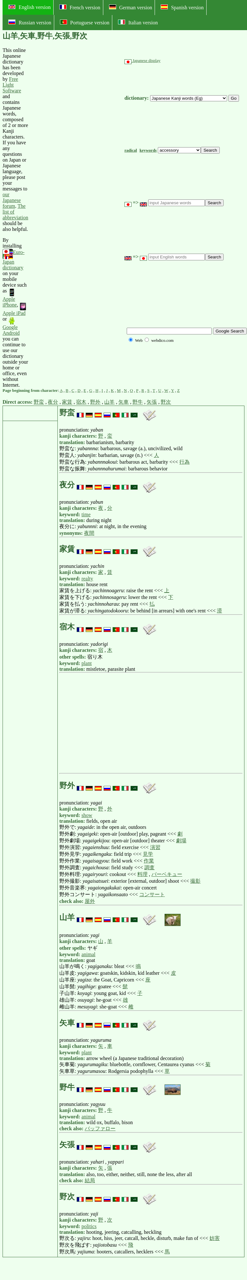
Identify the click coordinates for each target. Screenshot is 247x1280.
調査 (149, 867)
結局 (90, 1180)
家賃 (67, 402)
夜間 (89, 533)
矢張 (152, 402)
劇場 (181, 840)
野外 (95, 402)
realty (87, 578)
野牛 (137, 402)
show (86, 815)
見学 (148, 854)
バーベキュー (166, 874)
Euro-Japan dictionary (13, 259)
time (85, 514)
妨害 (214, 1238)
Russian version (29, 22)
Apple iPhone (10, 298)
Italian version (138, 22)
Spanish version (182, 7)
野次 (166, 402)
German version (130, 7)
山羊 (109, 402)
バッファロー (100, 1128)
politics (89, 1226)
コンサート (152, 894)
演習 (155, 847)
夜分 (53, 402)
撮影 (195, 881)
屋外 (90, 901)
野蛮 (39, 402)
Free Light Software (12, 84)
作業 (149, 860)
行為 (184, 462)
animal (88, 954)
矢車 (123, 402)
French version (79, 7)
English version (29, 7)
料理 (142, 874)
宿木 (81, 402)
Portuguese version (84, 22)
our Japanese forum (12, 200)
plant (86, 663)
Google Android (11, 326)
